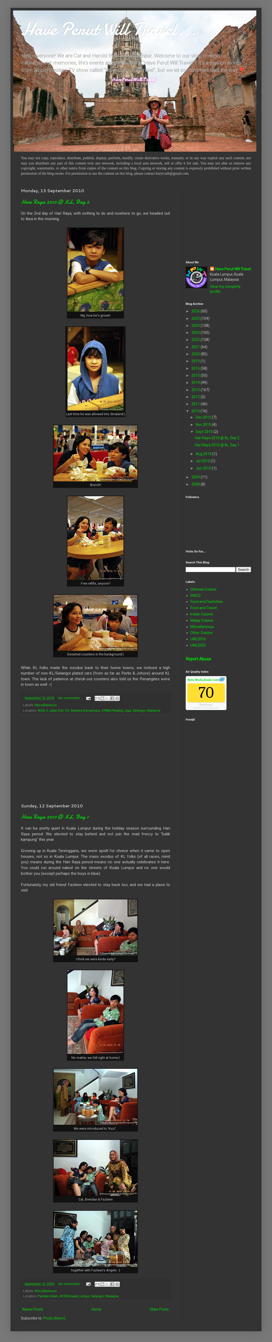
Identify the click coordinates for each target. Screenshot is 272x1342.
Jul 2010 (203, 461)
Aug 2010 (204, 454)
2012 (196, 397)
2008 (196, 484)
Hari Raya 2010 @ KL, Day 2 (55, 202)
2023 (196, 332)
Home (96, 1309)
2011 (196, 404)
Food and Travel (203, 608)
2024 (196, 325)
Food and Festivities (206, 601)
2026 (196, 311)
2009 (196, 477)
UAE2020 (198, 645)
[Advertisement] (95, 758)
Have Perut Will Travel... (108, 28)
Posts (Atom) (54, 1318)
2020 (196, 354)
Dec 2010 (204, 417)
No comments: (69, 698)
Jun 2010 (204, 468)
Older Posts (159, 1309)
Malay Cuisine (201, 620)
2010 (196, 411)
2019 (196, 361)
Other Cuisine (201, 633)
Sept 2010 (204, 432)
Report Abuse (198, 658)
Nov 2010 (204, 424)
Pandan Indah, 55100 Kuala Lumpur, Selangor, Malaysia (78, 1296)
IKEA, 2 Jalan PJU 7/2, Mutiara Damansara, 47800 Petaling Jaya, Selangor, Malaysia (99, 710)
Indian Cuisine (201, 614)
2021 (196, 347)
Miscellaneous (46, 705)
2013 (196, 390)
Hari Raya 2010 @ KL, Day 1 (55, 817)
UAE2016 (198, 639)
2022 (196, 340)
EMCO (195, 595)
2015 (196, 375)
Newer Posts (32, 1309)
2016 (196, 368)
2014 (196, 382)
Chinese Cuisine (203, 589)
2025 (196, 318)
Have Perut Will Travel (233, 269)
